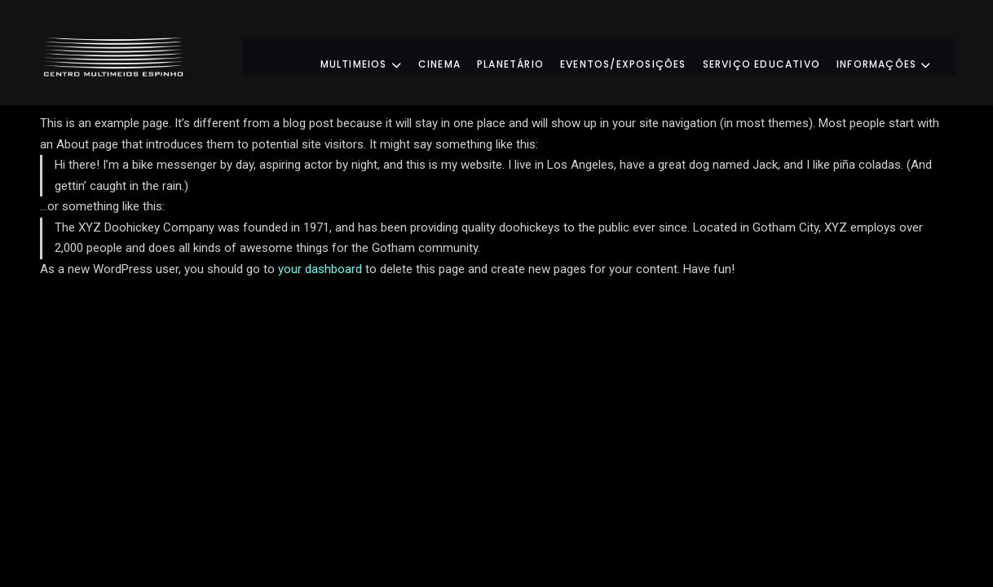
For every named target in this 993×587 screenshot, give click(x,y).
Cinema (456, 56)
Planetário (526, 56)
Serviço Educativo (777, 56)
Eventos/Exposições (639, 56)
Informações (900, 56)
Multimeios (377, 56)
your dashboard (320, 269)
